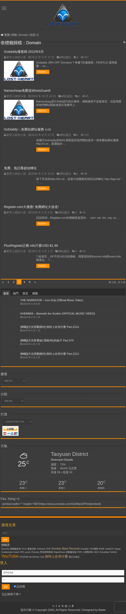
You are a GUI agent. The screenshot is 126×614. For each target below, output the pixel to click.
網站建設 (65, 57)
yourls (28, 552)
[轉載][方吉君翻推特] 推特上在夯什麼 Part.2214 (49, 326)
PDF (79, 552)
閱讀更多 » (43, 72)
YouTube (10, 555)
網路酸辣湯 (71, 552)
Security (5, 548)
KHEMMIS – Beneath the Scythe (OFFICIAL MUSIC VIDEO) (57, 313)
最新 (6, 293)
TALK (24, 548)
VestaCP (109, 548)
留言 (25, 293)
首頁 (5, 34)
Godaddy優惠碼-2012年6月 (24, 51)
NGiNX (113, 552)
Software (41, 548)
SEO (96, 552)
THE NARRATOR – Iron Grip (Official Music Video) (51, 300)
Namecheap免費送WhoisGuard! (27, 90)
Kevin (102, 609)
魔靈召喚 (31, 548)
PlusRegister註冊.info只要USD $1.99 (31, 245)
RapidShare (59, 552)
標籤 (35, 293)
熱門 (16, 293)
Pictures (35, 552)
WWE (102, 548)
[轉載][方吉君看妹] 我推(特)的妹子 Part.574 (47, 340)
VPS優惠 (93, 548)
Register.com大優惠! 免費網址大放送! (31, 206)
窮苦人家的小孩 (16, 57)
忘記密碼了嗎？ (11, 594)
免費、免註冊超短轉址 (20, 168)
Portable (85, 548)
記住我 (19, 586)
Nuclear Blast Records (66, 548)
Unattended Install (10, 552)
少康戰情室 (88, 552)
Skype (118, 548)
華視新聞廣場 (46, 552)
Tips (42, 556)
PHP (48, 548)
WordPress (34, 556)
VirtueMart (104, 552)
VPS (22, 552)
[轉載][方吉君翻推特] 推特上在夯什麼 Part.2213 (49, 353)
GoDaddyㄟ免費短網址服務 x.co (27, 129)
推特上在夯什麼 (56, 556)
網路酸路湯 (15, 548)
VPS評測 (23, 556)
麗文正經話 (74, 556)
